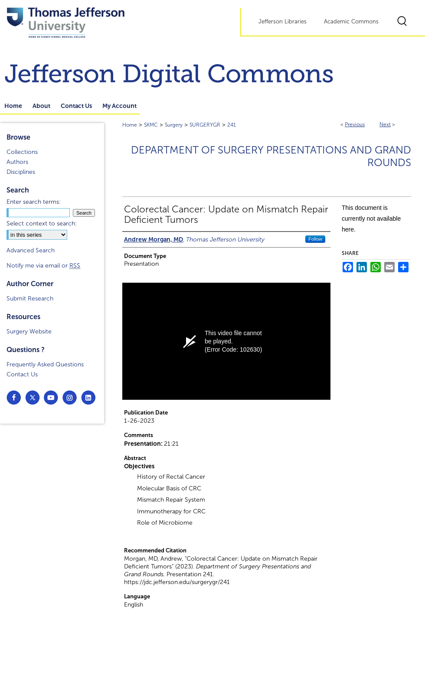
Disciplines (21, 172)
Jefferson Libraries (282, 22)
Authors (17, 162)
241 (231, 125)
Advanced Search (31, 250)
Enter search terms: (34, 202)
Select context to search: (42, 223)
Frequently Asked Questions (45, 364)
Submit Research (30, 298)
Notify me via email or (43, 265)
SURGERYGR (205, 125)
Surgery (174, 125)
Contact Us (22, 374)
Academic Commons (351, 22)
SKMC (151, 125)
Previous (355, 124)
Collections (22, 152)
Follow (315, 239)
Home (129, 125)
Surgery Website (29, 331)
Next (385, 124)
